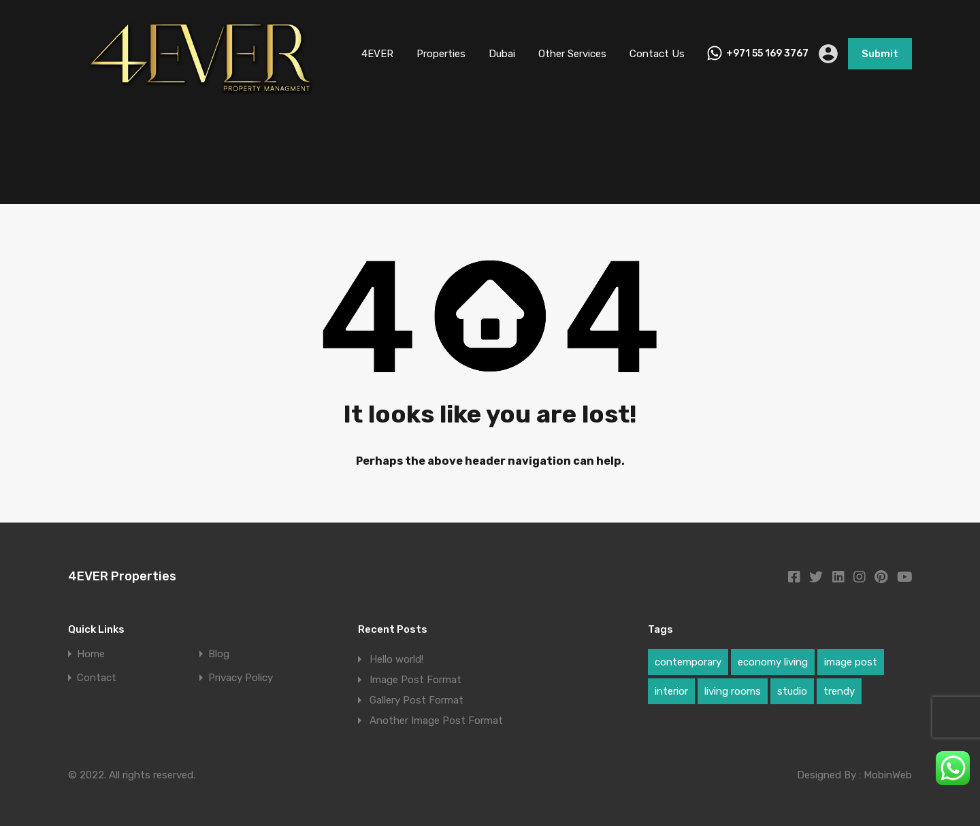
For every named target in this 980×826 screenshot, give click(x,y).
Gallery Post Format (416, 700)
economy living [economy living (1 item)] (773, 662)
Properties (441, 54)
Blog (218, 654)
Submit (880, 54)
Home (91, 654)
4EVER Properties (122, 576)
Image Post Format (415, 680)
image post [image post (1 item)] (850, 662)
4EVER (377, 54)
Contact (96, 678)
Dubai (502, 54)
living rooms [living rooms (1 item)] (732, 691)
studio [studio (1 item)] (792, 691)
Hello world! (396, 659)
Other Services (572, 54)
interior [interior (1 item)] (671, 691)
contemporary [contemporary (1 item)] (688, 662)
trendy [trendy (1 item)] (839, 691)
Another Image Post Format (436, 720)
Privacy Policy (240, 678)
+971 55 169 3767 (767, 53)
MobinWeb (888, 775)
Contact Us (657, 54)
